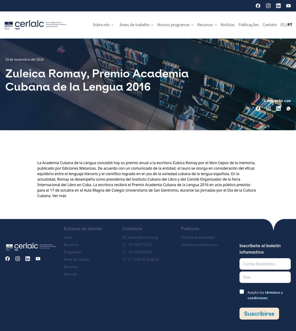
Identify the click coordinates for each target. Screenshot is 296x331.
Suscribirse (259, 313)
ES (282, 25)
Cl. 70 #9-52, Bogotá (143, 257)
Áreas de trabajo (76, 257)
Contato (270, 25)
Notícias (228, 25)
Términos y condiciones (199, 243)
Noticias (70, 272)
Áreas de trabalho (136, 25)
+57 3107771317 (140, 243)
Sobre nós (103, 25)
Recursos (207, 25)
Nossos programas (175, 25)
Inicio (68, 235)
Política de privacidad (197, 235)
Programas (72, 250)
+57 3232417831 (140, 250)
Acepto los (265, 295)
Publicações (248, 25)
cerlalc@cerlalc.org (143, 235)
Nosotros (71, 243)
